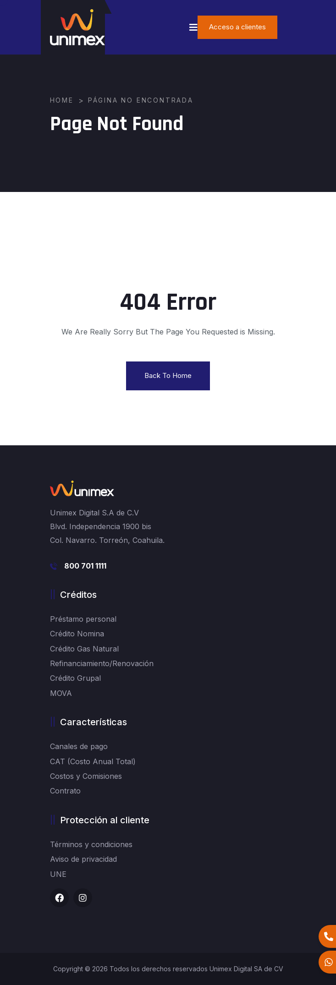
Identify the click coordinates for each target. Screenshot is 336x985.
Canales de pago (79, 746)
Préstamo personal (83, 619)
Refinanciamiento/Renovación (102, 663)
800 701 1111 (85, 565)
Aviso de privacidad (83, 859)
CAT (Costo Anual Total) (93, 761)
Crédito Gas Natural (84, 648)
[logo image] (77, 27)
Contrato (65, 790)
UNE (58, 874)
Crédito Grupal (75, 678)
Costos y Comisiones (86, 776)
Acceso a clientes (237, 26)
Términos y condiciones (91, 844)
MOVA (61, 693)
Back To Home (168, 375)
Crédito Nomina (77, 633)
